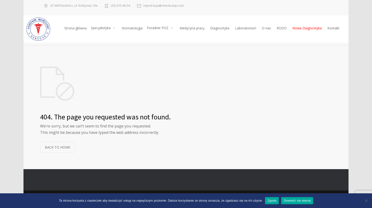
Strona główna (75, 28)
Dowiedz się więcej (297, 200)
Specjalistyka (101, 28)
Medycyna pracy (192, 28)
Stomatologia (132, 28)
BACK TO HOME (57, 147)
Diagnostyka (219, 28)
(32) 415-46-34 (120, 6)
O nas (266, 28)
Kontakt (333, 28)
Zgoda (271, 200)
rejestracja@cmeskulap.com (163, 6)
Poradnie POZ (157, 28)
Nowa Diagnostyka (307, 28)
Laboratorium (245, 28)
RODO (282, 28)
